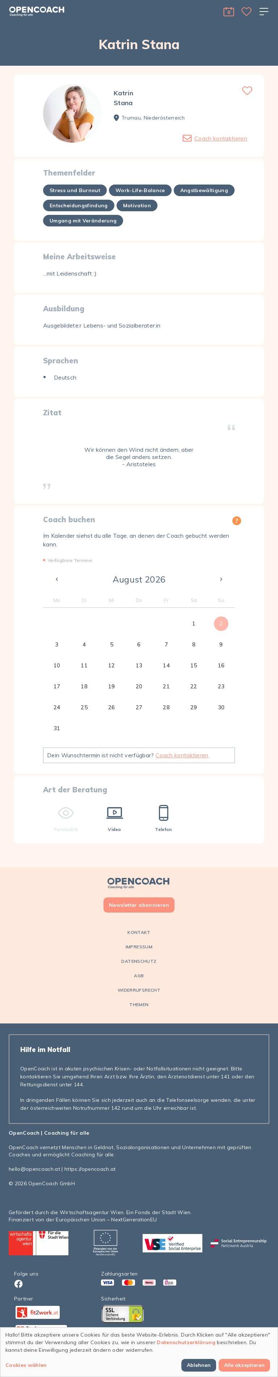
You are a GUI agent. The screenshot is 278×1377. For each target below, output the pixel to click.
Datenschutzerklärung (186, 1342)
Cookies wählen (26, 1365)
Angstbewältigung (204, 190)
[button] (229, 12)
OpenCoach (24, 1133)
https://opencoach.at (90, 1169)
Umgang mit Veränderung (83, 220)
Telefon (163, 818)
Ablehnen (199, 1365)
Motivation (137, 205)
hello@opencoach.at (34, 1169)
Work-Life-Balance (140, 190)
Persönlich (65, 818)
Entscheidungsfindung (79, 205)
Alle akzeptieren (244, 1365)
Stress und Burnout (75, 190)
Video (114, 818)
